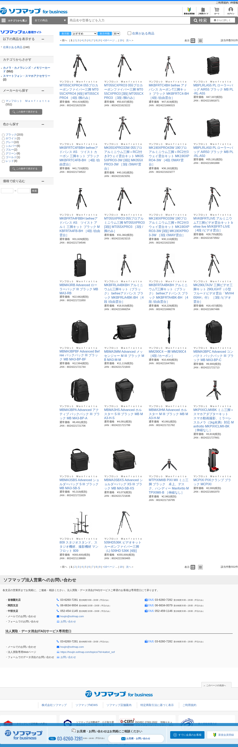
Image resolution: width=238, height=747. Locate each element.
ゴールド (13, 157)
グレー (12, 142)
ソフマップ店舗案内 (119, 705)
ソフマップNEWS (87, 705)
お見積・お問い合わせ (135, 738)
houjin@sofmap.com (72, 616)
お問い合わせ (68, 621)
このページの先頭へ (216, 685)
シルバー (13, 145)
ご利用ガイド (203, 13)
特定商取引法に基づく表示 (157, 705)
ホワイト (13, 138)
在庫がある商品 (16, 47)
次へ (128, 40)
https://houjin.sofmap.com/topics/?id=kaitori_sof (87, 652)
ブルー (11, 149)
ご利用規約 (222, 2)
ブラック (14, 134)
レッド (11, 160)
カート (216, 13)
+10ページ (109, 40)
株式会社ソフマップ (54, 705)
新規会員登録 (189, 13)
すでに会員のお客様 (190, 734)
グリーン (13, 153)
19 (121, 40)
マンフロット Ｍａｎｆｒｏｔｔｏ (79, 81)
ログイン (230, 13)
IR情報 (234, 2)
